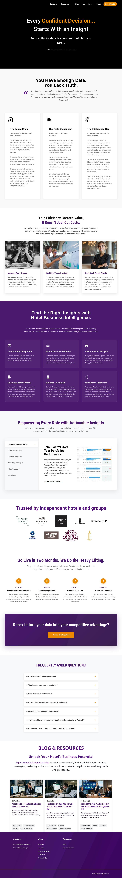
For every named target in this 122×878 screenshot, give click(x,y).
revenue (95, 825)
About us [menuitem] (41, 844)
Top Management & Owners (22, 444)
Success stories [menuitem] (68, 848)
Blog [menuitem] (83, 4)
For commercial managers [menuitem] (21, 844)
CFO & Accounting (21, 450)
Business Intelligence (26, 828)
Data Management (29, 825)
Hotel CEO (15, 828)
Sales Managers (21, 469)
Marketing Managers (21, 463)
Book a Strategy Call (61, 635)
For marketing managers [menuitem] (21, 848)
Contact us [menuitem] (41, 854)
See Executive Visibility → (53, 481)
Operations (21, 475)
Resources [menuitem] (65, 4)
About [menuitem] (90, 4)
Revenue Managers (21, 457)
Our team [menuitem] (41, 848)
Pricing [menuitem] (76, 4)
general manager (17, 825)
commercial (103, 825)
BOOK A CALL (110, 4)
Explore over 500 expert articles (32, 762)
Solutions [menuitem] (53, 4)
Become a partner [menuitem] (44, 851)
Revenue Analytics (52, 828)
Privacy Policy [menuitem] (43, 858)
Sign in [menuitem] (99, 4)
